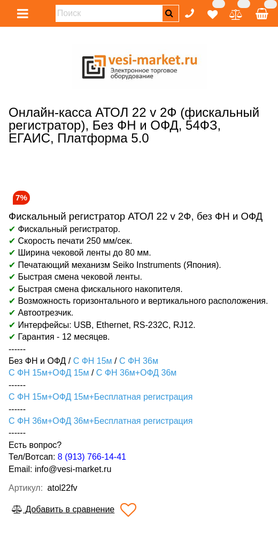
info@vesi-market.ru (73, 469)
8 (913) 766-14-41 (92, 456)
